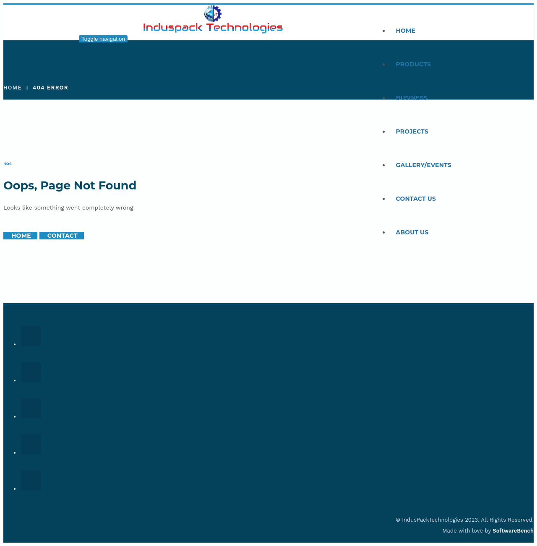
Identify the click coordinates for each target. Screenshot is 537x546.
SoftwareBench (513, 531)
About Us (412, 232)
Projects (412, 131)
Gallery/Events (423, 165)
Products (413, 64)
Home (405, 30)
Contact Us (416, 198)
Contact (62, 235)
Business (412, 98)
